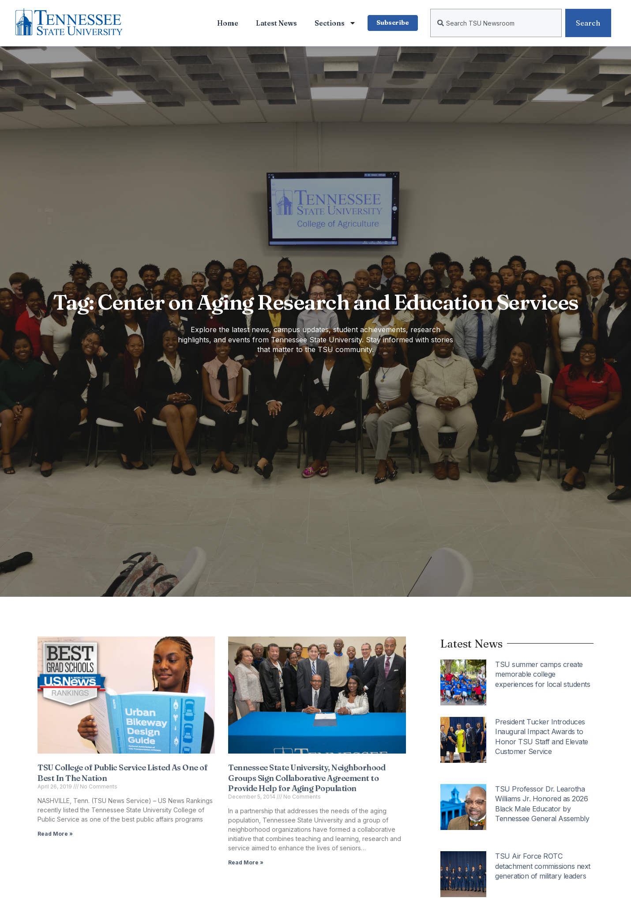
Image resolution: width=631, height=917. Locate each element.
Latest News (275, 23)
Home (226, 23)
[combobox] (496, 23)
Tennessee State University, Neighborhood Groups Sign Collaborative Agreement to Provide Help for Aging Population (306, 777)
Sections (334, 23)
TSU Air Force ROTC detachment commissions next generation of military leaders (542, 866)
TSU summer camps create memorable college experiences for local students (542, 674)
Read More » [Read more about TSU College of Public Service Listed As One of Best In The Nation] (55, 833)
